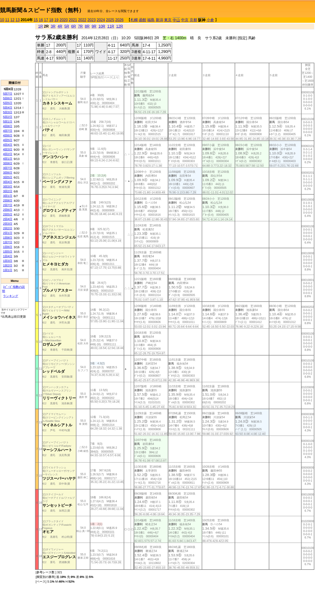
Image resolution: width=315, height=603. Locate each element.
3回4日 (7, 182)
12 (12, 20)
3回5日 (7, 177)
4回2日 (7, 154)
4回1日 (7, 158)
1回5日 (7, 251)
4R (60, 26)
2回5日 (7, 214)
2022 (82, 20)
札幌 (134, 20)
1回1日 (7, 270)
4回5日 (7, 140)
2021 (73, 20)
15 (36, 20)
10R (101, 26)
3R (53, 26)
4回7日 (7, 131)
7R (80, 26)
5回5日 (7, 103)
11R (110, 26)
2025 (110, 20)
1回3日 (7, 261)
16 (41, 20)
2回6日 (7, 210)
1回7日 (7, 242)
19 (56, 20)
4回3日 (7, 149)
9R (94, 26)
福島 (151, 20)
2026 (119, 20)
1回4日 (7, 256)
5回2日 (7, 117)
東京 (168, 20)
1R (40, 26)
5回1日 (7, 121)
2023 (91, 20)
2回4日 (7, 219)
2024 (101, 20)
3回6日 (7, 172)
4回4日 (7, 145)
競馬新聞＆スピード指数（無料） (42, 10)
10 (2, 20)
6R (73, 26)
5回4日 (7, 107)
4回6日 (7, 135)
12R (119, 26)
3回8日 (7, 163)
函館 (142, 20)
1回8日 (7, 237)
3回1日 (7, 196)
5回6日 (7, 98)
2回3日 (7, 223)
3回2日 (7, 191)
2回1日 (7, 233)
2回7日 (7, 205)
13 (18, 20)
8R (87, 26)
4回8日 (7, 126)
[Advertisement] (15, 51)
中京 (184, 20)
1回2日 (7, 265)
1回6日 (7, 247)
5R (66, 26)
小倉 (210, 20)
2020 (63, 20)
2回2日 (7, 228)
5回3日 (7, 112)
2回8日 (7, 200)
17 (46, 20)
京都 (193, 20)
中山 (176, 20)
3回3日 (7, 186)
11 (7, 20)
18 (51, 20)
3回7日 (7, 168)
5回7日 (7, 93)
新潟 (159, 20)
